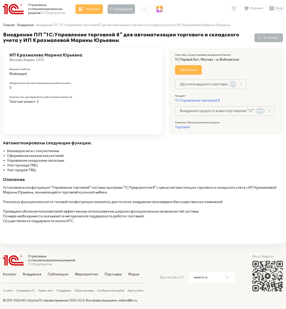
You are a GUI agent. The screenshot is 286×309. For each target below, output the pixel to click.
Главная (8, 25)
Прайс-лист (45, 290)
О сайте (8, 290)
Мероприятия (86, 274)
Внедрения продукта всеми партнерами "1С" (222, 111)
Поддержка (64, 290)
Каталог (9, 274)
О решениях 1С (25, 290)
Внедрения (25, 25)
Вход (279, 8)
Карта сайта (135, 290)
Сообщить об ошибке (110, 290)
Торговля (182, 127)
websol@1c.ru (128, 300)
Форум (133, 274)
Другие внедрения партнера (208, 84)
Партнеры (113, 274)
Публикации (58, 274)
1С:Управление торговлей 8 (197, 101)
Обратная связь (84, 290)
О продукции (121, 9)
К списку (271, 38)
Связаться (188, 70)
